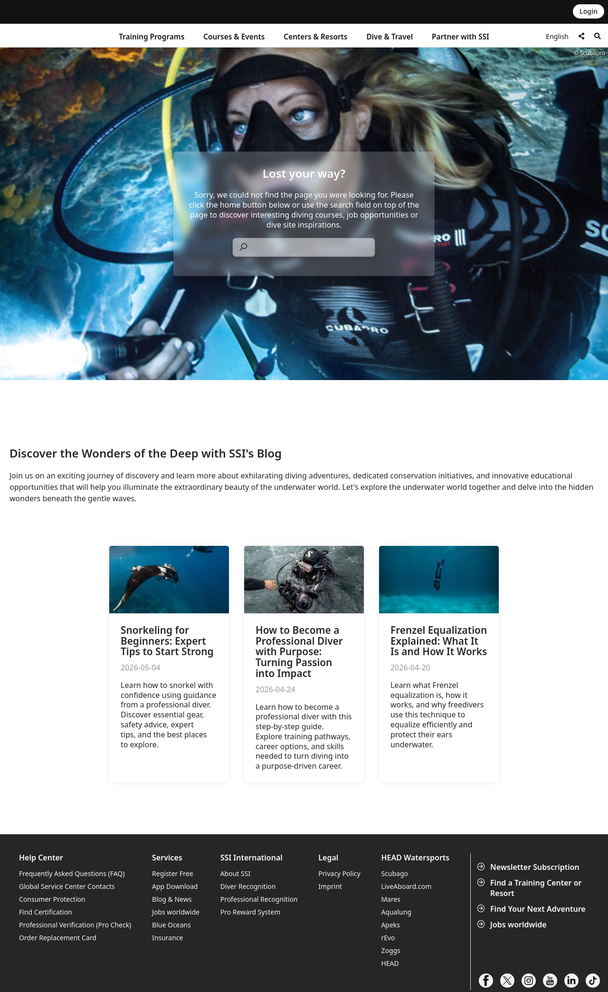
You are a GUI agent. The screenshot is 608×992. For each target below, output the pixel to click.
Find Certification (45, 911)
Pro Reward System (250, 911)
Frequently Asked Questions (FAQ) (72, 873)
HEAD (390, 963)
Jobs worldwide (513, 924)
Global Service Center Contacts (66, 886)
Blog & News (171, 899)
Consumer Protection (52, 899)
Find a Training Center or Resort (530, 888)
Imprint (330, 886)
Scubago (394, 873)
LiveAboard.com (406, 886)
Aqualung (396, 911)
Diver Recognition (248, 886)
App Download (175, 886)
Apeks (390, 924)
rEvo (388, 937)
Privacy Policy (339, 873)
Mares (390, 899)
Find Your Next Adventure (532, 909)
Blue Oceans (171, 924)
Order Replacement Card (57, 937)
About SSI (235, 873)
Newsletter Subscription (529, 867)
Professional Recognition (259, 899)
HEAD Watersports (415, 857)
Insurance (167, 937)
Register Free (172, 873)
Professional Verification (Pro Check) (75, 924)
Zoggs (390, 950)
